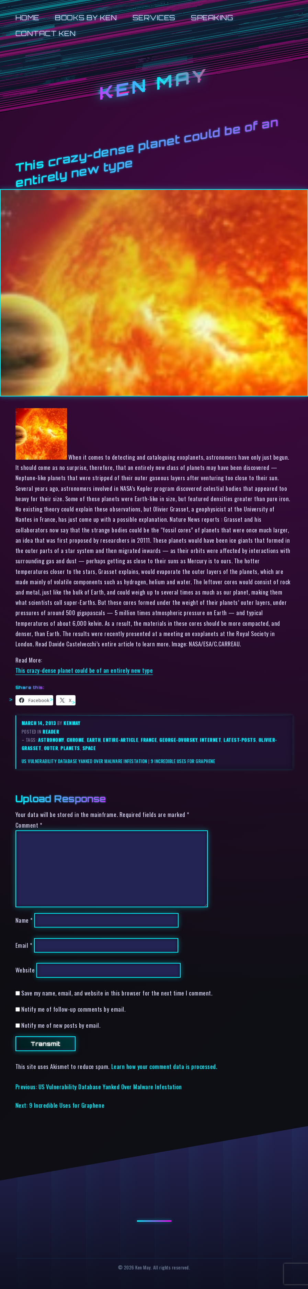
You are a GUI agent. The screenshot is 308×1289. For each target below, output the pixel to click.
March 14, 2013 (39, 723)
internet (210, 739)
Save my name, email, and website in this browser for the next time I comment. (116, 993)
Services (154, 17)
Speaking (212, 17)
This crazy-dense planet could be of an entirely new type (84, 670)
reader (51, 731)
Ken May (154, 84)
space (89, 748)
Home (27, 17)
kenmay (72, 723)
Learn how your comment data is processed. (164, 1066)
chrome (75, 739)
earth (94, 739)
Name (24, 920)
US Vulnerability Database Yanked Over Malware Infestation (84, 761)
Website (25, 970)
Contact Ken (45, 33)
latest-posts (240, 739)
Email (24, 945)
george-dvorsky (178, 739)
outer (51, 748)
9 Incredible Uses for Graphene (183, 761)
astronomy (51, 739)
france (149, 739)
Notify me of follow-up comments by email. (73, 1009)
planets (70, 748)
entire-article (120, 739)
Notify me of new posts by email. (60, 1025)
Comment (29, 825)
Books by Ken (86, 17)
